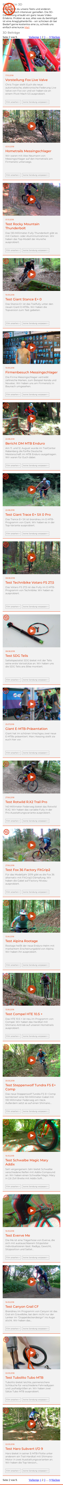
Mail (27, 27)
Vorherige (34, 37)
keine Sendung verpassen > (35, 102)
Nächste (55, 37)
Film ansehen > (13, 102)
